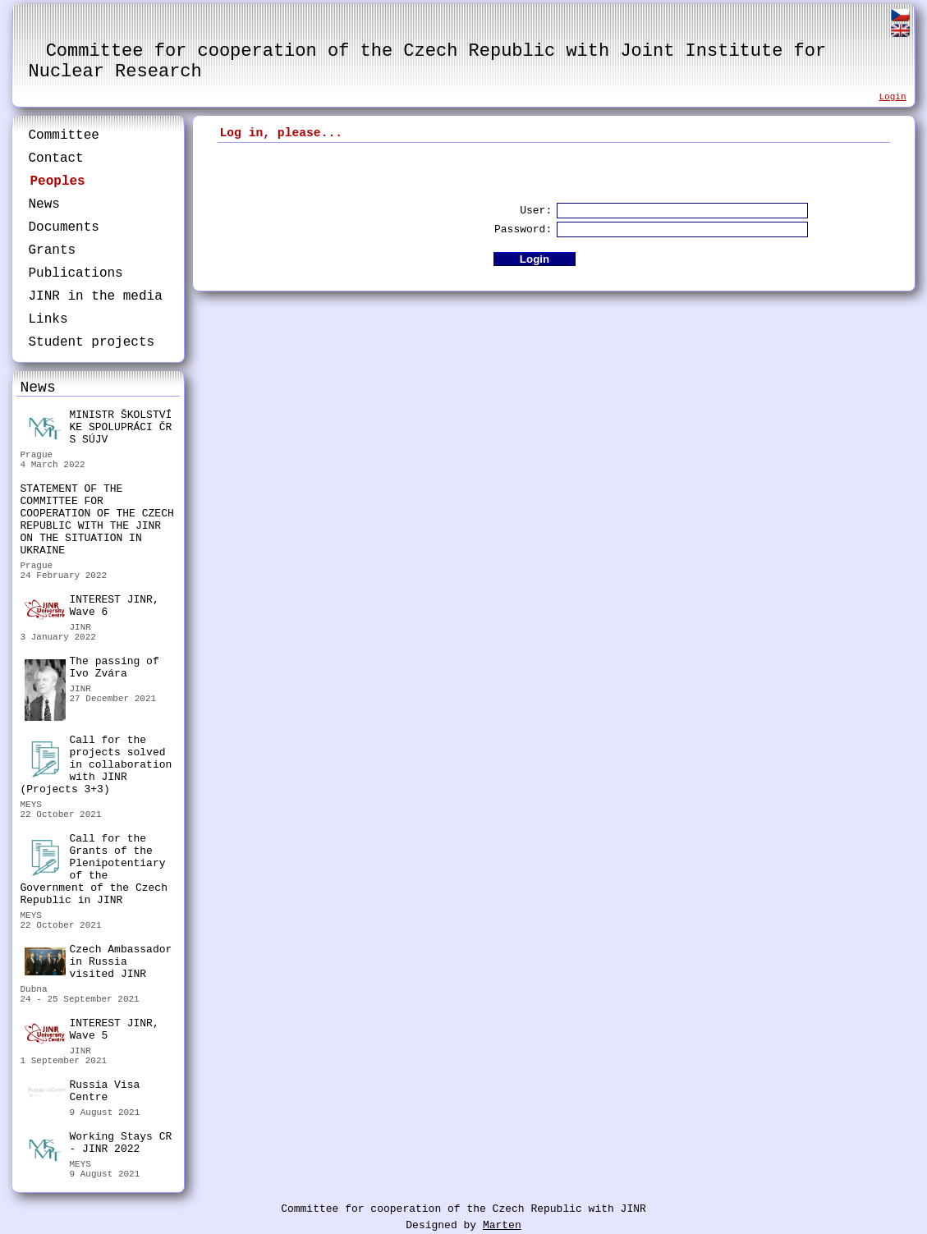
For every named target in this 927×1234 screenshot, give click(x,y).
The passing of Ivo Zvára (92, 669)
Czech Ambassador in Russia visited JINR (98, 961)
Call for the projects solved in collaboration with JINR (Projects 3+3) (96, 765)
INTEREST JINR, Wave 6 (92, 607)
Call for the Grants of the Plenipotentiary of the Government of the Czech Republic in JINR (94, 869)
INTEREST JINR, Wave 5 (92, 1030)
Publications (76, 273)
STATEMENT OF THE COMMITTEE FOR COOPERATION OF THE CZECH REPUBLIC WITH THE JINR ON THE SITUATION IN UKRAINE (97, 520)
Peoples (57, 181)
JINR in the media (96, 296)
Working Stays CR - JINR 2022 (98, 1145)
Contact (56, 158)
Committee (64, 135)
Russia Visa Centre (82, 1093)
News (44, 204)
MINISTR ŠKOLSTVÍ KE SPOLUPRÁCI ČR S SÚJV (98, 427)
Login (892, 97)
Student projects (92, 342)
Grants (52, 250)
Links (48, 319)
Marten (502, 1225)
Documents (64, 227)
